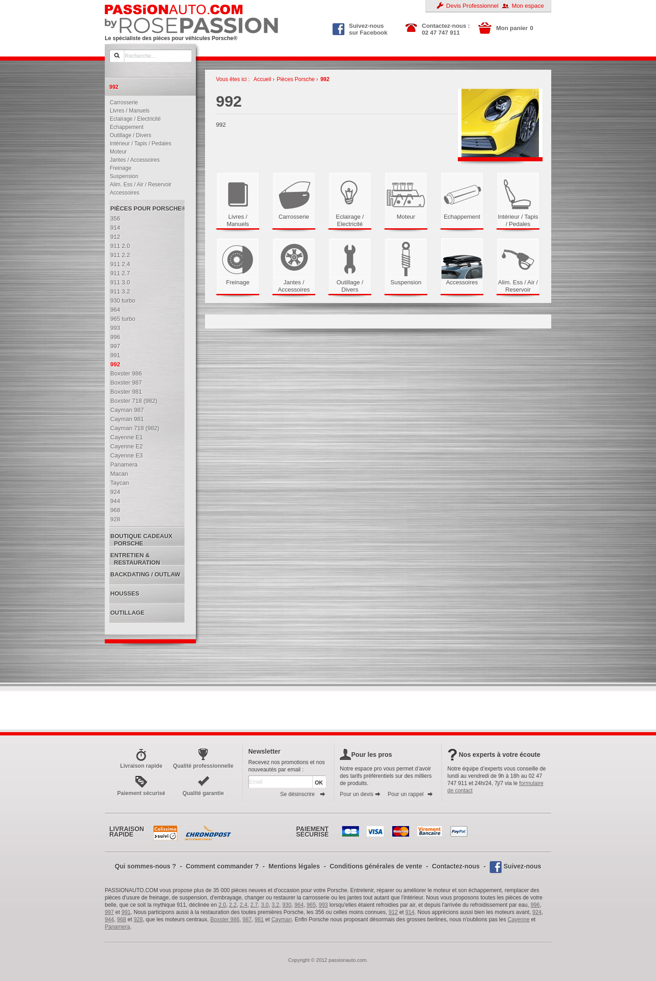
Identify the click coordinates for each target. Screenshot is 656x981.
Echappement (125, 127)
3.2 (275, 905)
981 (259, 919)
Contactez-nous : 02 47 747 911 (446, 29)
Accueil (262, 79)
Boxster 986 (225, 919)
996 (535, 905)
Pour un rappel (410, 794)
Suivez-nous (522, 866)
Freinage (118, 168)
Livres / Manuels (127, 111)
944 (109, 919)
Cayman (282, 919)
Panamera (117, 927)
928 (138, 919)
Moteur (116, 152)
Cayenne (518, 919)
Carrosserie (122, 102)
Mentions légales (294, 866)
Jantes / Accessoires (132, 160)
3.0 (265, 905)
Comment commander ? (222, 866)
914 (410, 912)
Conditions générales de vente (376, 866)
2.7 (254, 905)
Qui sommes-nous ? (145, 866)
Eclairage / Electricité (133, 119)
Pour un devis (360, 794)
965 (311, 905)
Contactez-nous (456, 866)
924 (537, 912)
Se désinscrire (303, 794)
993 (323, 905)
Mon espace (528, 5)
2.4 (243, 905)
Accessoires (122, 193)
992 (324, 79)
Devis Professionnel (472, 5)
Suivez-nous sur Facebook (360, 28)
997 (109, 912)
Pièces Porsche (295, 79)
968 (121, 919)
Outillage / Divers (128, 135)
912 (393, 912)
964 (298, 905)
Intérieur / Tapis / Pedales (138, 143)
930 (287, 905)
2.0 (222, 905)
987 (246, 919)
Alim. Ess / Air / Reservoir (138, 184)
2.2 (233, 905)
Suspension (122, 176)
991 (126, 912)
